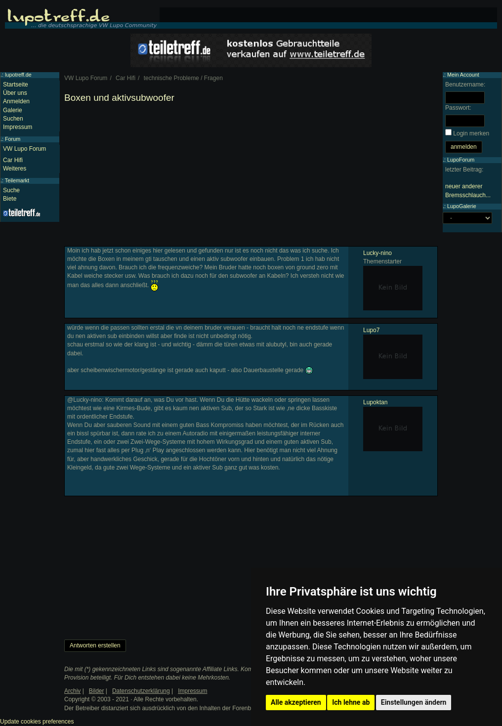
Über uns (15, 92)
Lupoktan (375, 402)
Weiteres (14, 168)
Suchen (13, 118)
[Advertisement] (251, 177)
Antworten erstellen (95, 645)
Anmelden (16, 101)
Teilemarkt (17, 180)
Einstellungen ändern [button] (414, 702)
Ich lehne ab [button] (351, 702)
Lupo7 (371, 330)
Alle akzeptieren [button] (296, 702)
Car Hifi (13, 160)
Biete (9, 198)
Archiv (72, 690)
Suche (11, 190)
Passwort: (458, 107)
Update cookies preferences (37, 721)
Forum (12, 139)
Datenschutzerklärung (141, 690)
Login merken (471, 133)
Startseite (15, 84)
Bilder (96, 690)
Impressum (17, 127)
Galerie (12, 110)
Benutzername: (465, 84)
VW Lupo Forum (24, 148)
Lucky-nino (377, 253)
